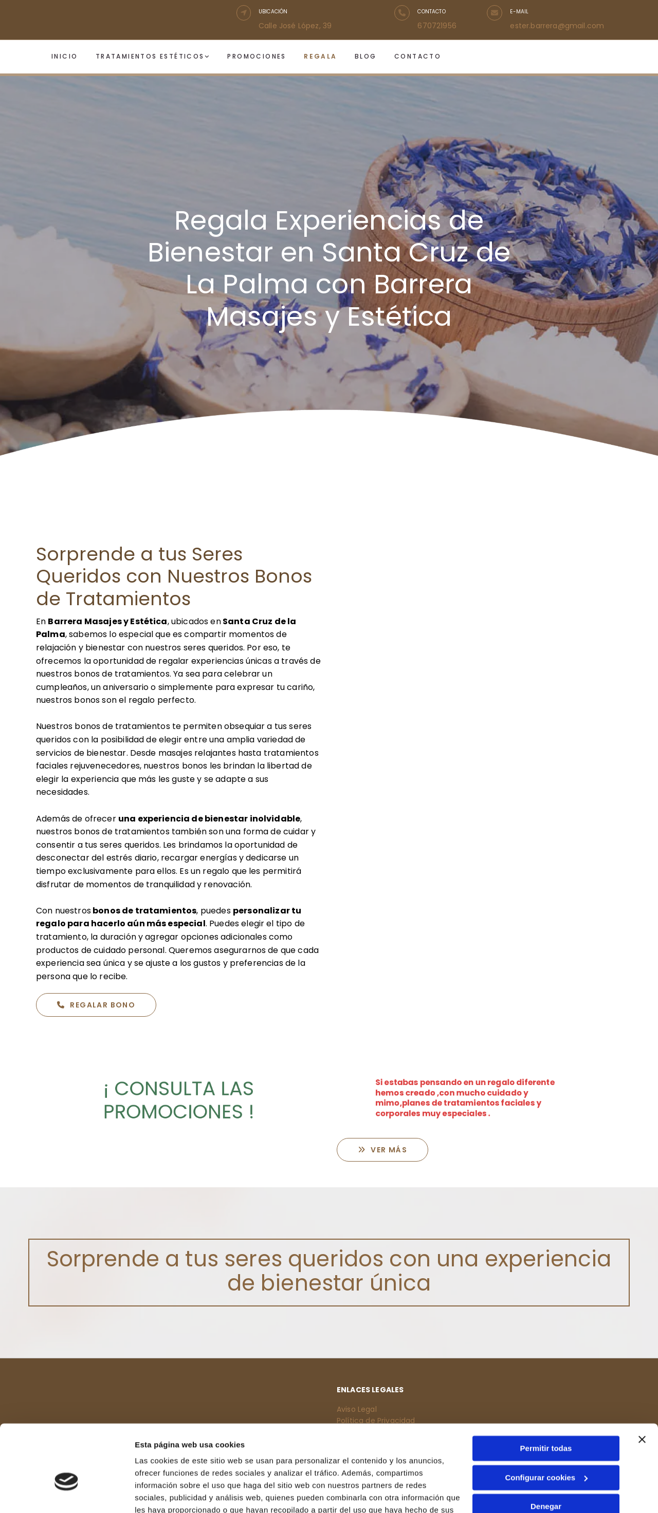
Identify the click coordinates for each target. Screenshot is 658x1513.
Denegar (546, 1448)
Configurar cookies (546, 1419)
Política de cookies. (210, 1464)
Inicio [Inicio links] (64, 56)
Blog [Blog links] (365, 56)
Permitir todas (546, 1390)
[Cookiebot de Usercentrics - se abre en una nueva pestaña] (67, 1493)
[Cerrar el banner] (642, 1381)
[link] (160, 57)
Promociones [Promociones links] (256, 56)
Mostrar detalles (165, 1492)
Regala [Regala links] (320, 56)
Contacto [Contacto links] (417, 56)
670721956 (436, 26)
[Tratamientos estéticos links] (98, 57)
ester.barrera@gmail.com (557, 26)
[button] (243, 13)
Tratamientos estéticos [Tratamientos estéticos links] (150, 56)
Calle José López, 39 (295, 26)
